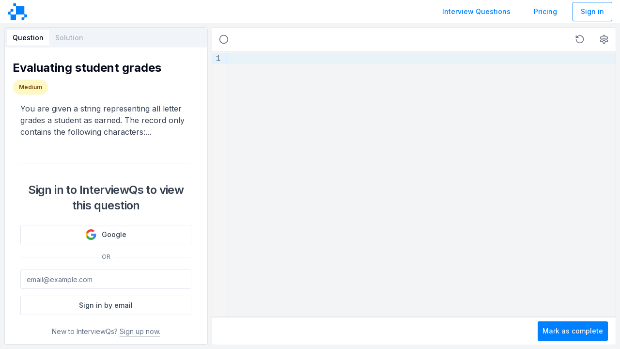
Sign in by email (106, 305)
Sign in (592, 11)
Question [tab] (28, 37)
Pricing (545, 11)
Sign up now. (140, 331)
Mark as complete (572, 331)
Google (105, 234)
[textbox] (422, 184)
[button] (579, 39)
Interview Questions (476, 11)
